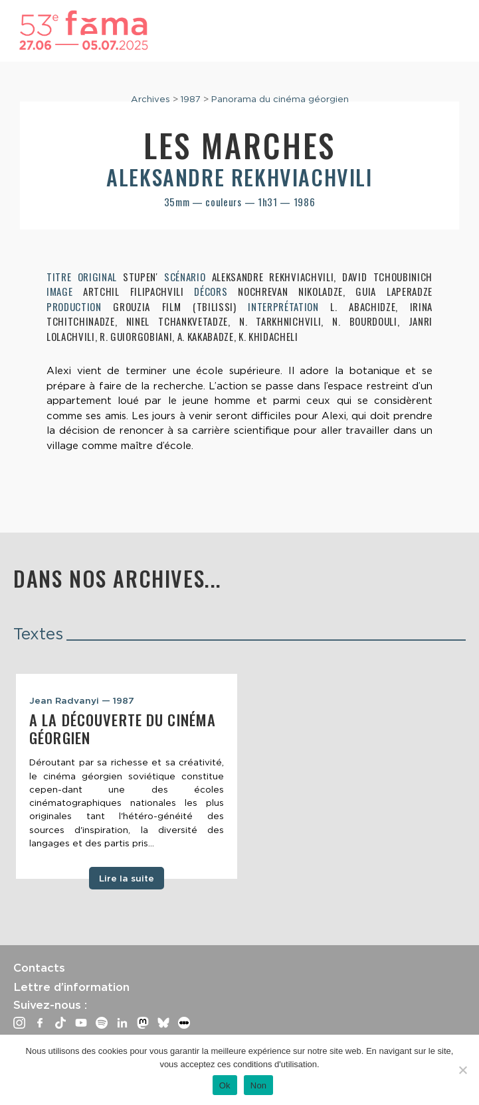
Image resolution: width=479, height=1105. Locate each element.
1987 (191, 99)
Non (258, 1085)
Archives (150, 99)
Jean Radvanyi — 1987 (81, 700)
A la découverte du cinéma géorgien (122, 728)
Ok (225, 1085)
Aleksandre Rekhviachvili (239, 176)
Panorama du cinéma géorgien (280, 99)
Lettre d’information (71, 987)
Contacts (39, 967)
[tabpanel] (126, 776)
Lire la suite (126, 878)
